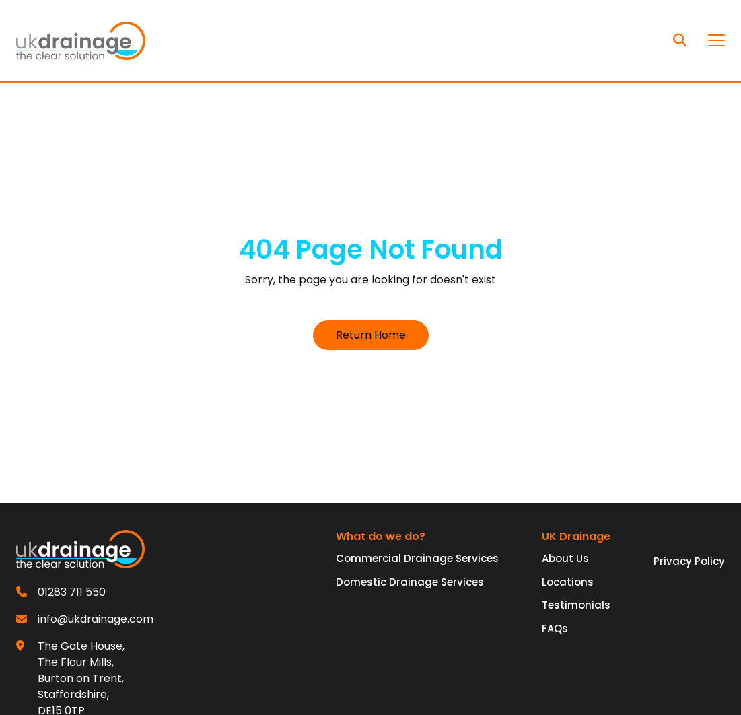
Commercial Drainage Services (417, 558)
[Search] (679, 40)
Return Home (371, 335)
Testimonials (576, 605)
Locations (568, 582)
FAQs (555, 628)
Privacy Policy (689, 561)
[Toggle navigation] (716, 40)
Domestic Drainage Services (410, 582)
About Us (565, 558)
